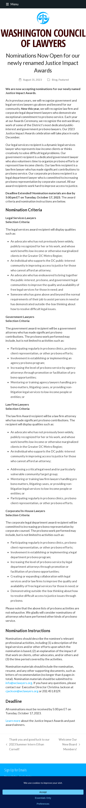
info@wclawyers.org (19, 683)
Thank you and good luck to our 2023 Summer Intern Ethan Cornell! (27, 745)
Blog (55, 79)
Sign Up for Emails (15, 769)
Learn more (13, 720)
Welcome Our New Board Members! (67, 745)
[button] (11, 4)
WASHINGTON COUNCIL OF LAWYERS (43, 38)
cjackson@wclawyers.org (22, 691)
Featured (64, 79)
